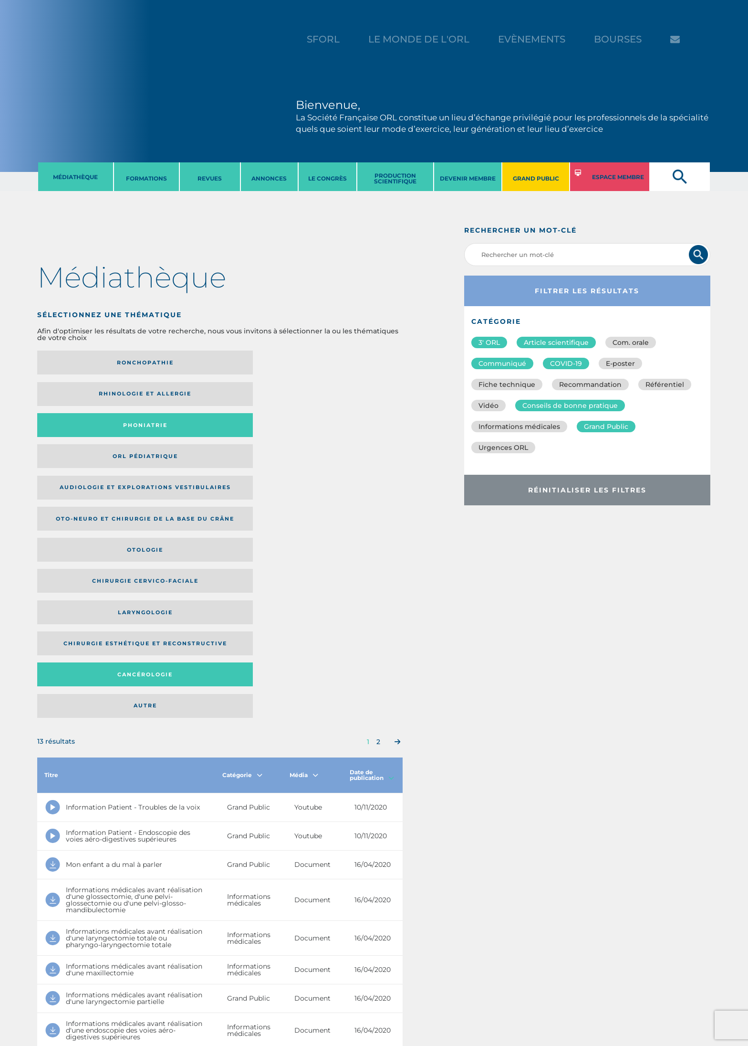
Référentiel (664, 384)
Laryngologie (79, 434)
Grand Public (606, 426)
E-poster (620, 363)
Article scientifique (556, 342)
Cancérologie (262, 434)
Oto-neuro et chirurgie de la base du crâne (167, 397)
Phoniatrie (262, 362)
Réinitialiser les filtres (587, 490)
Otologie (262, 397)
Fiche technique (506, 384)
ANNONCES (269, 178)
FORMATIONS (146, 178)
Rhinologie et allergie (164, 362)
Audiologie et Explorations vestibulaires (72, 397)
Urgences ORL (503, 447)
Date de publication (372, 507)
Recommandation (590, 384)
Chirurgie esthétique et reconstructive (168, 434)
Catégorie (242, 507)
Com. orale (631, 342)
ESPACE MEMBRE (618, 177)
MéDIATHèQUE (75, 177)
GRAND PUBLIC (536, 178)
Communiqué (502, 363)
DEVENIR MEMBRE (468, 178)
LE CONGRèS (327, 178)
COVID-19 (566, 363)
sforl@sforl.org (183, 987)
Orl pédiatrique (353, 362)
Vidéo (488, 405)
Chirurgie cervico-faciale (350, 397)
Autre (353, 434)
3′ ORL (489, 342)
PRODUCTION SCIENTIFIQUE (395, 178)
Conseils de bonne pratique (570, 405)
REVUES (209, 178)
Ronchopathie (79, 362)
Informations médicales (519, 426)
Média (304, 507)
